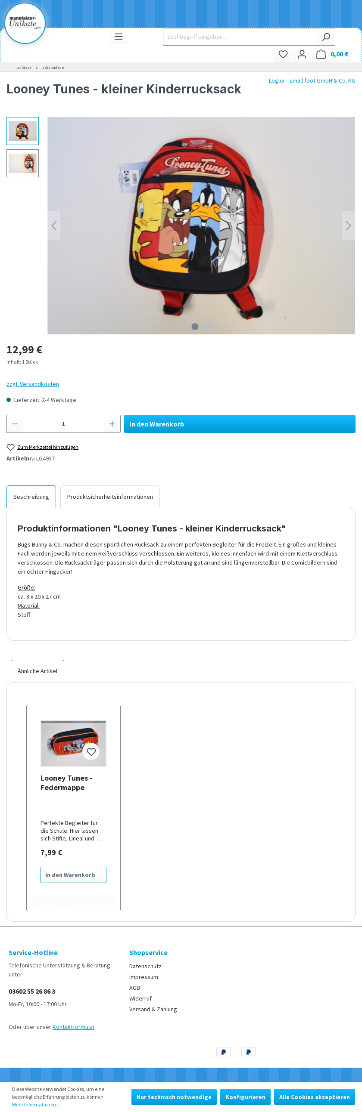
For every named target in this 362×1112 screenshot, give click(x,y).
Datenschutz (145, 966)
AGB (134, 988)
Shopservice (148, 952)
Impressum (143, 977)
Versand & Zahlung (153, 1009)
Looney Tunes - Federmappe (66, 782)
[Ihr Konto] (302, 54)
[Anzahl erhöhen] (112, 424)
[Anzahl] (64, 424)
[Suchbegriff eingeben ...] (240, 37)
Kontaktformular (73, 1027)
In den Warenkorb (156, 424)
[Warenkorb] (332, 54)
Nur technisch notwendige (174, 1097)
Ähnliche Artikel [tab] (37, 671)
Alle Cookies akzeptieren (314, 1097)
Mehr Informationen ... (36, 1104)
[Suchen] (326, 37)
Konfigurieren (245, 1097)
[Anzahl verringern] (14, 424)
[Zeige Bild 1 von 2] (195, 326)
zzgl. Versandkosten (32, 384)
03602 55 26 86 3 (32, 991)
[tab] (31, 496)
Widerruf (140, 998)
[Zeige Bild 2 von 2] (207, 326)
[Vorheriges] (53, 226)
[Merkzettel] (283, 54)
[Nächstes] (348, 226)
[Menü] (118, 36)
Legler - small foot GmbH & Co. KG (312, 80)
